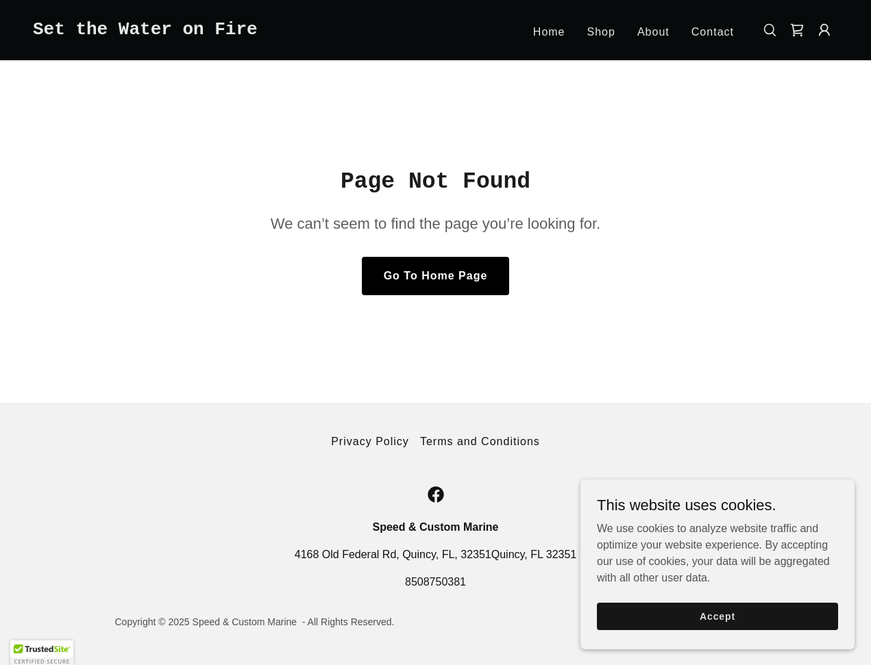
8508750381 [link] (435, 582)
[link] (145, 30)
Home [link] (549, 32)
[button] (824, 30)
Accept (717, 634)
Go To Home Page (436, 275)
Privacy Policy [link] (370, 441)
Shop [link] (601, 32)
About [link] (653, 32)
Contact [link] (712, 32)
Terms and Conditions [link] (480, 441)
